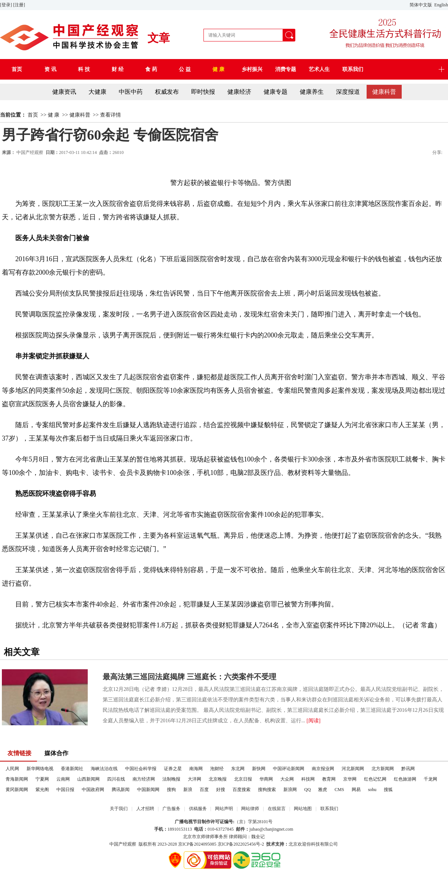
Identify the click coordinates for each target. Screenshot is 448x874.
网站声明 (224, 808)
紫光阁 (42, 789)
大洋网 (194, 779)
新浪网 (290, 789)
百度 (204, 789)
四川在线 (116, 779)
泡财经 (217, 768)
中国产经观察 (29, 152)
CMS (339, 789)
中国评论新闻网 (288, 768)
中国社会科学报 (140, 768)
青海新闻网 (17, 779)
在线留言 (277, 808)
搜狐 (388, 789)
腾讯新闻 (121, 789)
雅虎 (322, 789)
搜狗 (171, 789)
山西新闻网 (88, 779)
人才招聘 (145, 808)
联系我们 (329, 808)
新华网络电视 (40, 768)
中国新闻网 (148, 789)
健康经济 (239, 92)
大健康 (97, 92)
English (441, 4)
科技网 (308, 779)
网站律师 (250, 808)
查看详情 (110, 115)
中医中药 (131, 92)
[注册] (19, 4)
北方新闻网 (382, 768)
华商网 (266, 779)
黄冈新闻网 (17, 789)
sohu (372, 789)
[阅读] (313, 720)
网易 (356, 789)
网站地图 (303, 808)
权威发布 (167, 92)
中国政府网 (93, 789)
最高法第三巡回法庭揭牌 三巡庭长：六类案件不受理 (189, 677)
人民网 (12, 768)
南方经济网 (144, 779)
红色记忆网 (375, 779)
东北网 (238, 768)
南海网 (196, 768)
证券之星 (173, 768)
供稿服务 (198, 808)
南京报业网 (323, 768)
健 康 (54, 115)
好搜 (220, 789)
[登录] (6, 4)
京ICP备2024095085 (197, 844)
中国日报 (65, 789)
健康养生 (312, 92)
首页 (33, 115)
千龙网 (430, 779)
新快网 (258, 768)
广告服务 (171, 808)
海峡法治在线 (104, 768)
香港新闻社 (72, 768)
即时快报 (203, 92)
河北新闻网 (353, 768)
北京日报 (243, 779)
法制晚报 (171, 779)
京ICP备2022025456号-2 (241, 844)
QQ (307, 789)
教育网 (329, 779)
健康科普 (384, 92)
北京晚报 (218, 779)
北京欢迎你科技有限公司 (313, 844)
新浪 (187, 789)
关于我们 (119, 808)
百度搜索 (242, 789)
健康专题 (275, 92)
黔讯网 (408, 768)
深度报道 (348, 92)
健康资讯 (64, 92)
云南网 (63, 779)
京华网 (350, 779)
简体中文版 (421, 4)
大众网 (287, 779)
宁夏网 (42, 779)
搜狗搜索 (267, 789)
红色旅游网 (405, 779)
